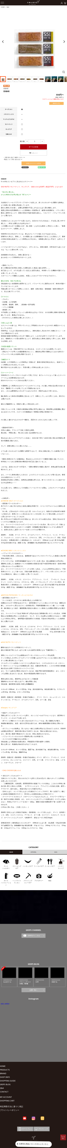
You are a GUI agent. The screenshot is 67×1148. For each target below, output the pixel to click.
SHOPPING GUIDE (8, 1081)
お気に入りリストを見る (33, 163)
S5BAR (5, 88)
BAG (55, 852)
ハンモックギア (28, 866)
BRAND (3, 1073)
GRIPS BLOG (33, 964)
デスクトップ (41, 1129)
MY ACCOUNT (6, 1097)
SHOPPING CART (7, 1101)
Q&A (2, 1088)
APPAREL (33, 852)
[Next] (64, 42)
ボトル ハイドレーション (6, 883)
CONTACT (4, 1092)
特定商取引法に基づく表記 (11, 1106)
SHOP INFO (5, 1077)
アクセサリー (39, 880)
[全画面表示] (63, 72)
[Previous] (3, 42)
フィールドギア (39, 866)
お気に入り (33, 153)
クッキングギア (50, 866)
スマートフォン (25, 1129)
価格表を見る (56, 103)
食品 (8, 7)
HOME (3, 7)
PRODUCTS (5, 1070)
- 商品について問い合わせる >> (12, 159)
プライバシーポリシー (9, 1110)
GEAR (11, 852)
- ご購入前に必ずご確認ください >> (14, 157)
